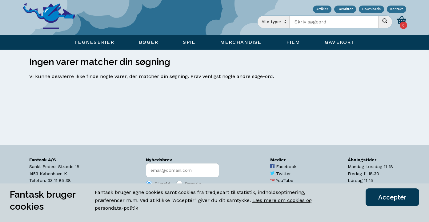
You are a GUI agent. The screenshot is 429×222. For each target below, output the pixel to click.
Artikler (322, 9)
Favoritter (345, 9)
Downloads (371, 9)
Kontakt (396, 9)
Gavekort (340, 42)
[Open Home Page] (52, 17)
